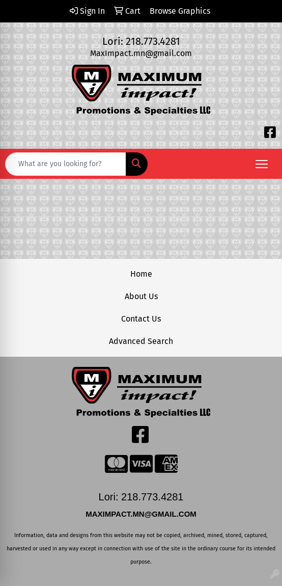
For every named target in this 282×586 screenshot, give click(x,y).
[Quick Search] (65, 164)
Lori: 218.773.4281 (141, 41)
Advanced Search (141, 341)
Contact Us (141, 319)
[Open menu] (261, 164)
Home (141, 274)
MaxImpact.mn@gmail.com (141, 53)
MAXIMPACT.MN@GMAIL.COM (142, 514)
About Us (141, 296)
